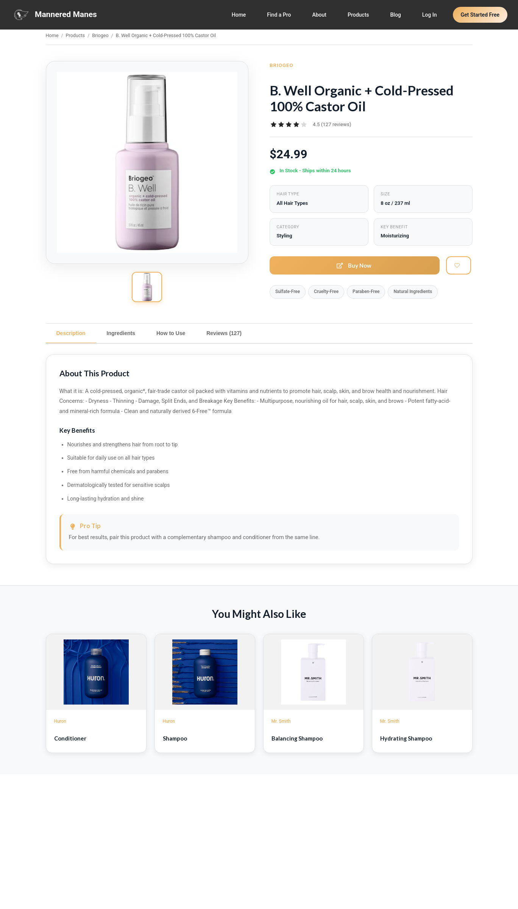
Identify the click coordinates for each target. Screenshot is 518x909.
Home (239, 15)
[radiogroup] (288, 125)
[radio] (273, 125)
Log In (429, 15)
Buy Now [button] (354, 265)
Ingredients (121, 333)
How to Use (170, 333)
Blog (395, 15)
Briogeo (100, 35)
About (319, 15)
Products (358, 15)
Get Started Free (480, 15)
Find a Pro (279, 15)
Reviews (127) (224, 333)
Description (71, 333)
